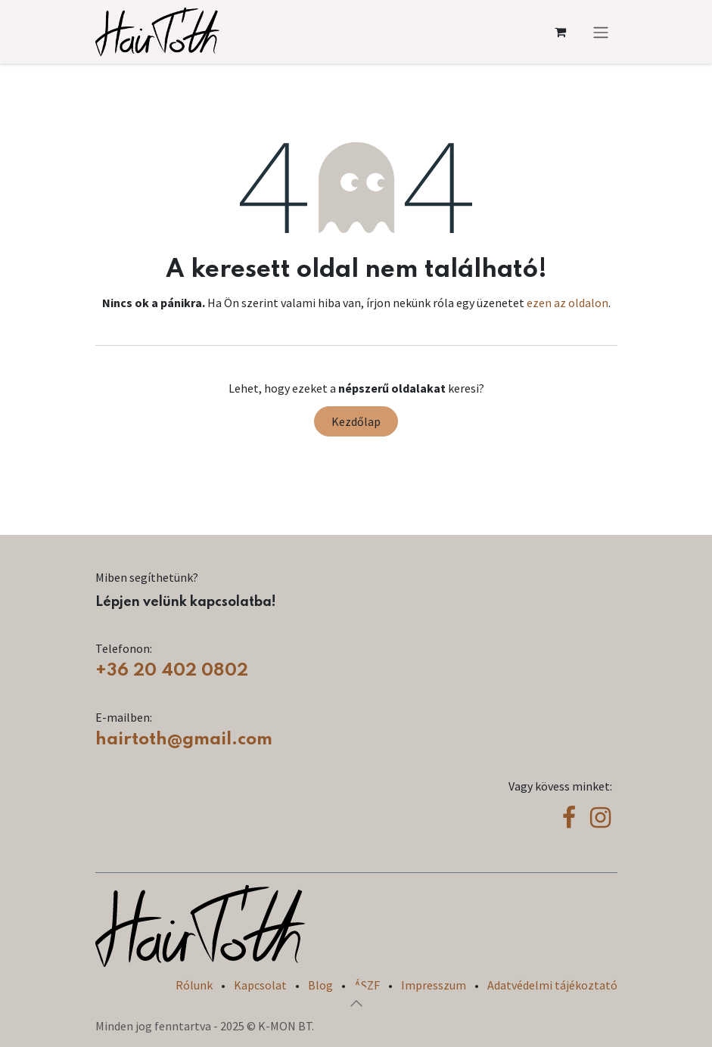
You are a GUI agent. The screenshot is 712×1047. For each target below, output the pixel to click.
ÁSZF (367, 985)
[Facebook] (569, 818)
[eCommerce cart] (561, 32)
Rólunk (194, 985)
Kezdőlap (356, 421)
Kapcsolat (260, 985)
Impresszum (433, 985)
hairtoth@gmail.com (183, 739)
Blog (320, 985)
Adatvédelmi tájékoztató (552, 985)
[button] (356, 1003)
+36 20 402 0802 (171, 670)
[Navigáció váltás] (600, 31)
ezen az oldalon (567, 302)
